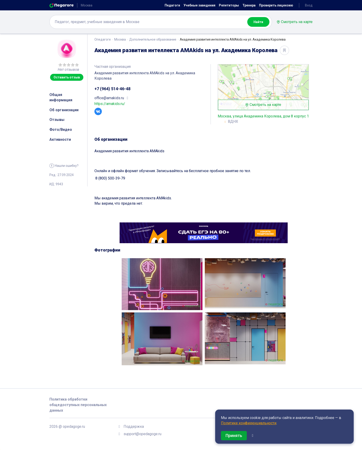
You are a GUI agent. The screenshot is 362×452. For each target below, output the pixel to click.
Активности (60, 139)
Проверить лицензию (276, 5)
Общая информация (60, 97)
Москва (120, 39)
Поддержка (134, 426)
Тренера (249, 5)
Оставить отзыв (67, 77)
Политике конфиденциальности (248, 423)
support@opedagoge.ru (142, 434)
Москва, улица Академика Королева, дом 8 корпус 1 (263, 116)
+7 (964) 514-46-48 (112, 88)
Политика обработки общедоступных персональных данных (78, 405)
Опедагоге (102, 39)
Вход (309, 5)
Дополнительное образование (152, 39)
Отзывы (56, 119)
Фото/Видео (60, 129)
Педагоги (172, 5)
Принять (234, 435)
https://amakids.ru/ (109, 104)
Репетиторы (229, 5)
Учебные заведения (199, 5)
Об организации (63, 110)
